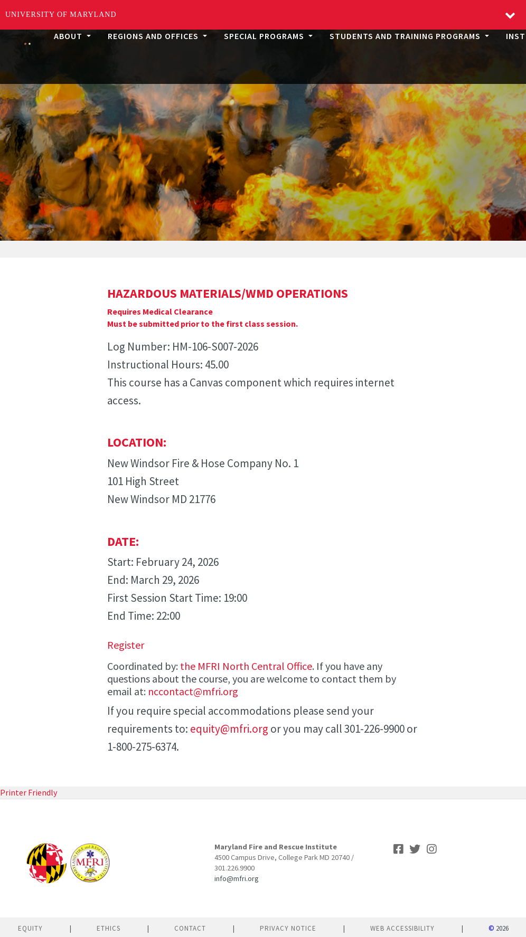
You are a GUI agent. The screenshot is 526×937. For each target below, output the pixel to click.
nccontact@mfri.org (193, 691)
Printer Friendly (28, 792)
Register (125, 644)
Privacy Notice (288, 928)
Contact (190, 928)
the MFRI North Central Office (246, 666)
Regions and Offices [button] (154, 36)
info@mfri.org (236, 878)
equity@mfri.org (229, 729)
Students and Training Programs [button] (406, 36)
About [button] (69, 36)
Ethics (108, 928)
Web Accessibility (402, 928)
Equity (30, 928)
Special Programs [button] (265, 36)
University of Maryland (61, 14)
